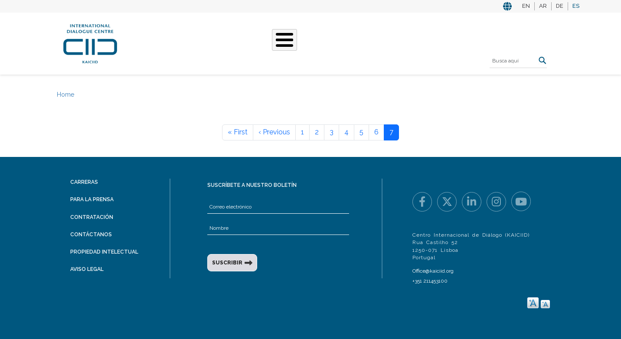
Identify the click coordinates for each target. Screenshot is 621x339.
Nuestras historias (307, 42)
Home (65, 94)
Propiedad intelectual (104, 252)
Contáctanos (91, 234)
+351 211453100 (430, 281)
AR (543, 6)
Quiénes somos (178, 42)
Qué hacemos (238, 42)
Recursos (411, 42)
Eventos (368, 42)
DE (559, 6)
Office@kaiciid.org (433, 271)
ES (575, 6)
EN (526, 6)
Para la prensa (92, 199)
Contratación (91, 217)
